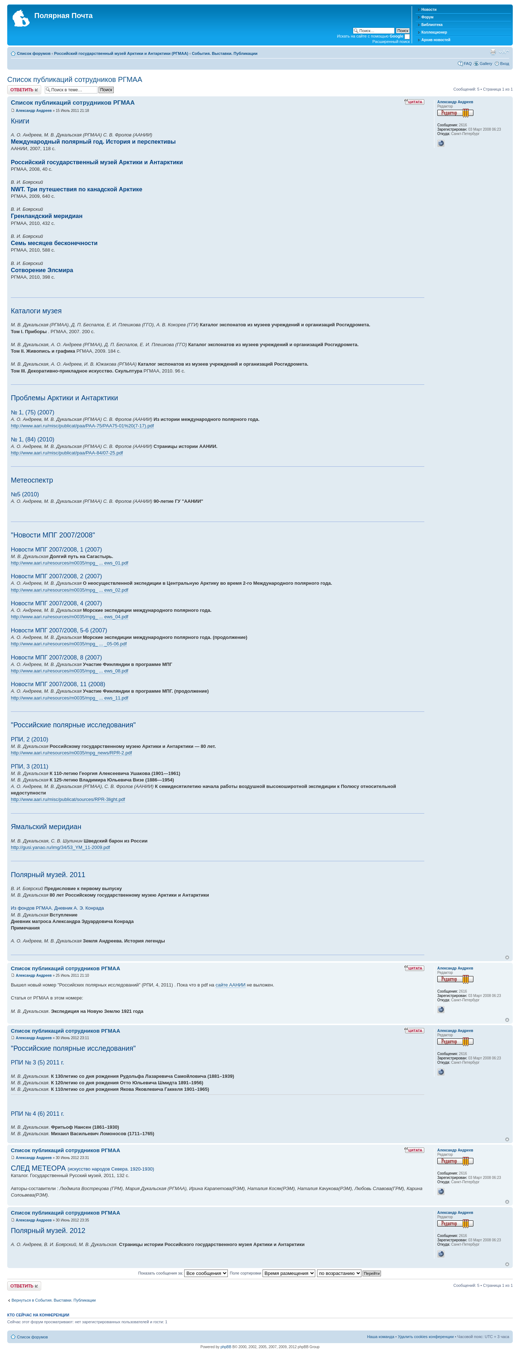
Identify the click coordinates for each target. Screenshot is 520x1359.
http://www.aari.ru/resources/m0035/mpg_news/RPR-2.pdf (71, 752)
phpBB (226, 1347)
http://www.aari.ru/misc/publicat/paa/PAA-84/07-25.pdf (67, 453)
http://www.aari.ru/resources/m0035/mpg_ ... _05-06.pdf (69, 643)
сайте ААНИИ (231, 985)
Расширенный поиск (391, 41)
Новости (429, 10)
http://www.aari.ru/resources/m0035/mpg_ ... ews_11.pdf (69, 698)
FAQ (468, 63)
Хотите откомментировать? (24, 89)
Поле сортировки (272, 1273)
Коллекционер (434, 32)
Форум (427, 17)
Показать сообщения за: (183, 1273)
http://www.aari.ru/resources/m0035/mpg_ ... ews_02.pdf (69, 590)
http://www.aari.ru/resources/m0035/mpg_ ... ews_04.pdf (69, 616)
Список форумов (34, 53)
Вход (504, 63)
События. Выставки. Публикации (224, 53)
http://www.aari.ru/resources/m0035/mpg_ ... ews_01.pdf (69, 563)
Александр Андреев (34, 111)
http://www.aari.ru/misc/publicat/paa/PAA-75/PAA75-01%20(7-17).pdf (82, 425)
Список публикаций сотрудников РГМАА (74, 79)
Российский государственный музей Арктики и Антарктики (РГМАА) (121, 53)
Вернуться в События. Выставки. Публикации (54, 1300)
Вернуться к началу (507, 957)
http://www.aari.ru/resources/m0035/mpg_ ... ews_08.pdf (69, 671)
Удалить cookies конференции (426, 1336)
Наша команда (380, 1336)
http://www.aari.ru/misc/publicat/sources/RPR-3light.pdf (68, 799)
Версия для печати (493, 52)
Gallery (486, 63)
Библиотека (432, 25)
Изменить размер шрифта (504, 52)
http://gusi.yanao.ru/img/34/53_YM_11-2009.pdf (60, 847)
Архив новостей (435, 40)
